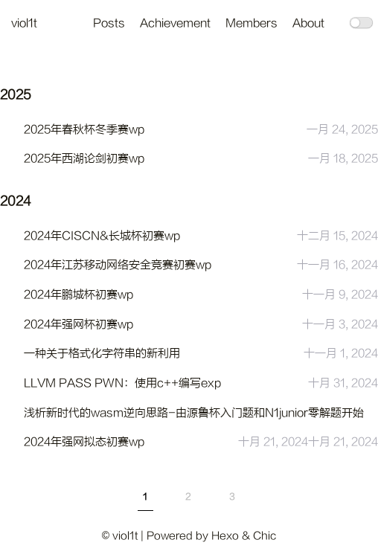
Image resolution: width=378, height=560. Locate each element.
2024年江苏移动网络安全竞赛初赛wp (117, 265)
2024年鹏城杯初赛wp (78, 295)
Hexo (225, 536)
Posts (109, 23)
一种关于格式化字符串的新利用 (102, 353)
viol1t (24, 23)
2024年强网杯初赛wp (78, 324)
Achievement (175, 23)
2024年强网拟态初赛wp (84, 442)
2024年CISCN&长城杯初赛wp (102, 236)
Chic (264, 536)
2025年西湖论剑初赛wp (84, 158)
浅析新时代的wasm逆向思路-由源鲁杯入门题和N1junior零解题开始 (194, 413)
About (308, 23)
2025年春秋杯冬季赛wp (84, 129)
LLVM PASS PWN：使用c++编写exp (122, 383)
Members (251, 23)
